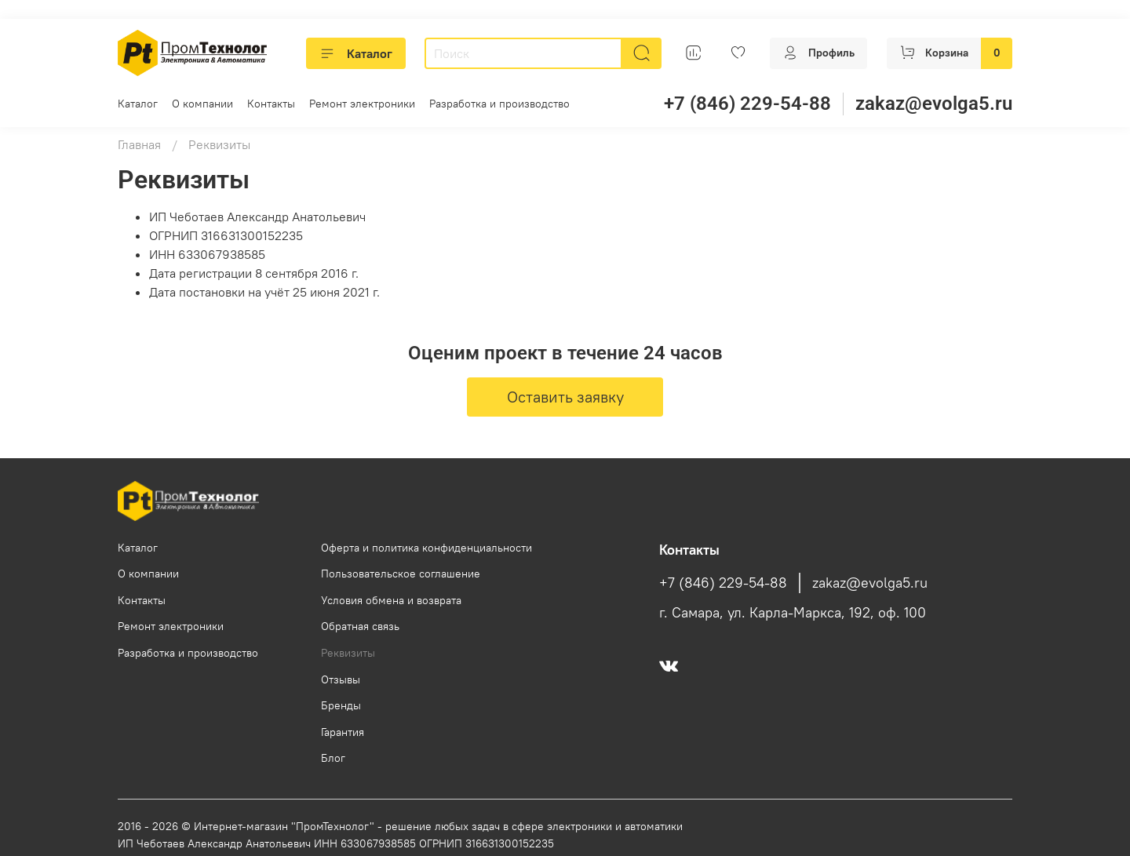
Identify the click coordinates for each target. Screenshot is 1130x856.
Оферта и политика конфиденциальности (426, 548)
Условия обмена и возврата (391, 600)
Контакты (271, 104)
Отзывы (340, 679)
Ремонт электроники (362, 104)
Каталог (355, 53)
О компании (202, 104)
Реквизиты (348, 653)
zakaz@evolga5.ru (933, 104)
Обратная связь (360, 626)
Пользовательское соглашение (400, 573)
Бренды (341, 705)
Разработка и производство (499, 104)
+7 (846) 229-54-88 (747, 104)
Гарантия (342, 732)
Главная (139, 144)
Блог (333, 758)
